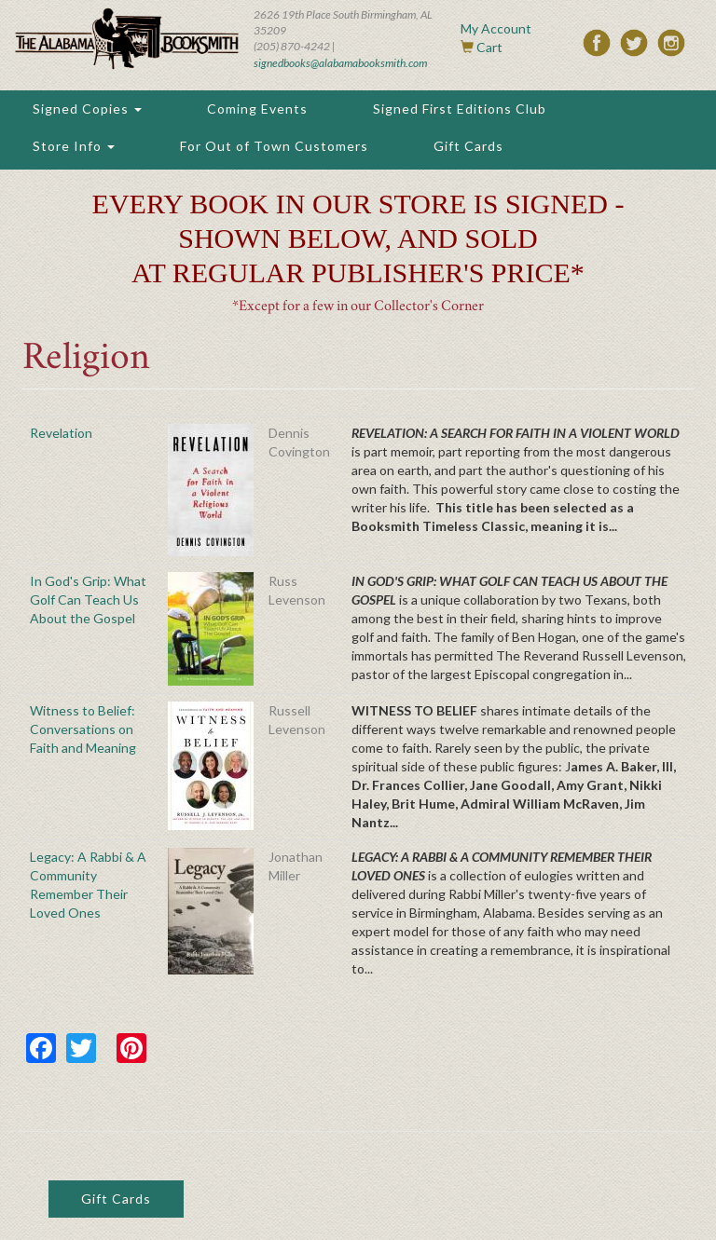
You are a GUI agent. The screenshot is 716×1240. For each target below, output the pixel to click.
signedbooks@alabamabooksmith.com (340, 63)
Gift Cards (468, 146)
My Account (496, 28)
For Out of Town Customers (274, 146)
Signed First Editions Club (459, 108)
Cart (489, 47)
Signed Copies (87, 108)
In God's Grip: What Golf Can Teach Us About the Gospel (88, 599)
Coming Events (257, 108)
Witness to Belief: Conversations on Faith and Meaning (83, 729)
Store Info (74, 146)
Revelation (61, 433)
